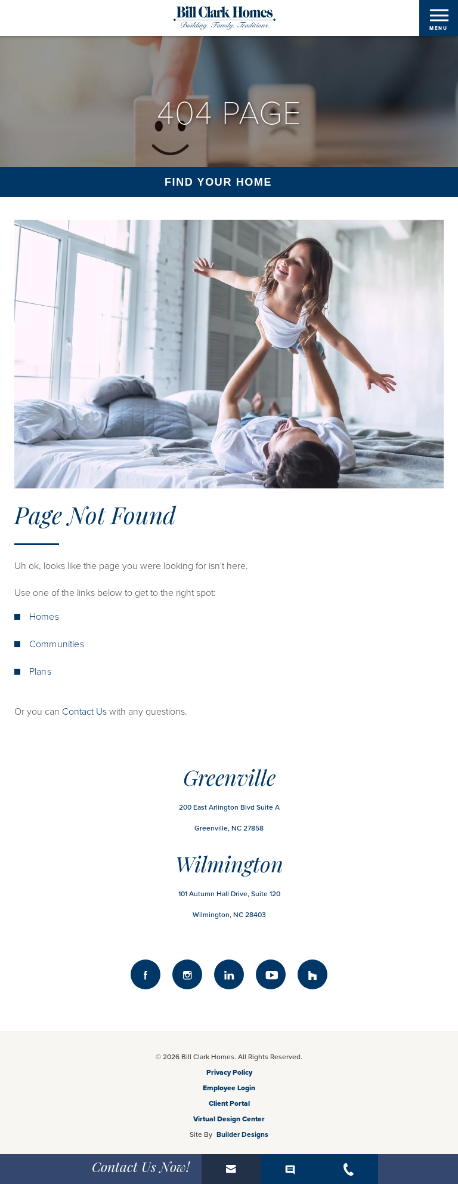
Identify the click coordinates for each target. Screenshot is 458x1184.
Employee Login (229, 1088)
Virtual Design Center (229, 1119)
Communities (56, 644)
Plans (40, 672)
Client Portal (229, 1103)
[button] (231, 1169)
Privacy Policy (229, 1072)
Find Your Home (218, 182)
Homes (44, 617)
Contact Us (84, 712)
